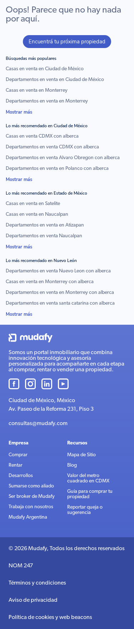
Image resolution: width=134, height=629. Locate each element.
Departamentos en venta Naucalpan (44, 236)
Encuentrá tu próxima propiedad (67, 41)
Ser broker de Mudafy (32, 496)
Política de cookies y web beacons (50, 617)
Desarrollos (21, 475)
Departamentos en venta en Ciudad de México (55, 79)
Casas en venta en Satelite (33, 203)
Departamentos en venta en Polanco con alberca (57, 168)
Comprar (18, 455)
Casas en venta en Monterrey (37, 90)
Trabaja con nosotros (31, 507)
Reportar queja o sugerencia (85, 510)
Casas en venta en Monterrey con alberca (50, 282)
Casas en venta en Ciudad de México (45, 69)
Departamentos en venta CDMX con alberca (52, 147)
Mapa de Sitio (81, 455)
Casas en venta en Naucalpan (37, 214)
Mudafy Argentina (28, 517)
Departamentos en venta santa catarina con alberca (60, 303)
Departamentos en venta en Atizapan (45, 225)
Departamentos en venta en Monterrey (47, 101)
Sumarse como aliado (31, 486)
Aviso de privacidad (33, 600)
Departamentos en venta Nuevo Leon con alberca (58, 271)
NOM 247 (21, 566)
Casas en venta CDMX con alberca (42, 136)
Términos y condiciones (37, 583)
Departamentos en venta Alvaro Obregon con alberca (63, 158)
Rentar (16, 465)
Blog (72, 465)
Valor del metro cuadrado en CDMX (88, 478)
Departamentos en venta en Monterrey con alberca (60, 292)
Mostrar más (19, 112)
